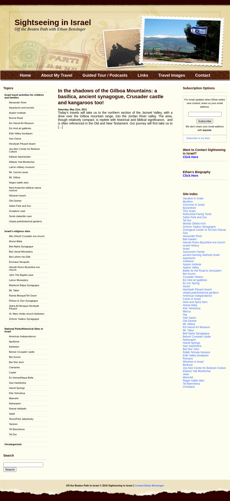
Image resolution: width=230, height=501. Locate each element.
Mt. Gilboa (14, 177)
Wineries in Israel (193, 361)
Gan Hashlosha (17, 382)
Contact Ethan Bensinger (149, 485)
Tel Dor (13, 434)
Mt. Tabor (14, 290)
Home (25, 75)
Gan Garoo (15, 138)
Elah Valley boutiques (21, 133)
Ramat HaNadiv (18, 408)
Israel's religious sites (17, 231)
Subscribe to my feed (198, 138)
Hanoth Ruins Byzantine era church (24, 268)
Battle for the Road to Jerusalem (202, 270)
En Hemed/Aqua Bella (21, 377)
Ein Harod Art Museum (21, 123)
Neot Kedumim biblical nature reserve (25, 189)
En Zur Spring (191, 283)
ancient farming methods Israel (201, 255)
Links (143, 75)
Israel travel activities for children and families (24, 96)
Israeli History (191, 245)
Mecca (187, 311)
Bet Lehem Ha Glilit (19, 256)
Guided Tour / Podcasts (105, 75)
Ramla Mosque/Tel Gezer (23, 295)
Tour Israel (189, 211)
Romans (188, 358)
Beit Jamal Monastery (21, 251)
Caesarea (14, 367)
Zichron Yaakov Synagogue (24, 319)
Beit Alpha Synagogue (21, 246)
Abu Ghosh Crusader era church (26, 236)
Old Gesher (15, 200)
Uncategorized (13, 444)
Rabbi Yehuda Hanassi (196, 352)
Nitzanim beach (17, 195)
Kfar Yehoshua (17, 393)
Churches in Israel (194, 204)
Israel (186, 248)
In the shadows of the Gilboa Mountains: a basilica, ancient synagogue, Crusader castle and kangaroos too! (111, 96)
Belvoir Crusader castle (22, 352)
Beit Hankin (190, 239)
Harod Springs (17, 388)
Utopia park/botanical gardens (25, 221)
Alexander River (18, 102)
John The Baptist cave (21, 275)
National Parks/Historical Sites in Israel (23, 330)
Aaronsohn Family (194, 251)
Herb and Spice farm (195, 302)
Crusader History (193, 277)
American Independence (22, 336)
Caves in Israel (192, 299)
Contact (202, 75)
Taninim (13, 424)
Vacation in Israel (193, 198)
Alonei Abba (15, 241)
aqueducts (189, 258)
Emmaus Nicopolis (19, 262)
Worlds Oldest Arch (194, 223)
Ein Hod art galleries (20, 128)
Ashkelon (14, 346)
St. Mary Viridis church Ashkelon (26, 313)
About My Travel (56, 75)
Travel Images (171, 75)
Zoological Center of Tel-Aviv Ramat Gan (204, 231)
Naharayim (15, 403)
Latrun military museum (22, 167)
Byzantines (189, 207)
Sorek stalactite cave (20, 216)
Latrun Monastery (18, 280)
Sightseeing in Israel (53, 22)
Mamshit (13, 398)
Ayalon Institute (17, 112)
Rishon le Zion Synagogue (23, 300)
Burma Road (16, 118)
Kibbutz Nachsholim (20, 156)
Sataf (12, 413)
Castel (12, 372)
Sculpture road (17, 211)
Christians (189, 386)
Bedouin (188, 364)
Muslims (188, 201)
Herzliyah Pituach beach (22, 143)
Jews (186, 374)
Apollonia (14, 341)
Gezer (186, 286)
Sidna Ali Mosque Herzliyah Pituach (24, 307)
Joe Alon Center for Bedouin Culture (24, 150)
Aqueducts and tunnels (21, 107)
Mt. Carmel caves (18, 172)
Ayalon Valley (191, 267)
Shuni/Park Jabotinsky (21, 419)
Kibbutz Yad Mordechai (21, 162)
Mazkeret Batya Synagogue (24, 285)
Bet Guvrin (15, 357)
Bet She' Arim (16, 362)
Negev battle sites (19, 182)
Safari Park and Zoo (20, 206)
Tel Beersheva (17, 429)
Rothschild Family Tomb (197, 214)
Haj (185, 314)
